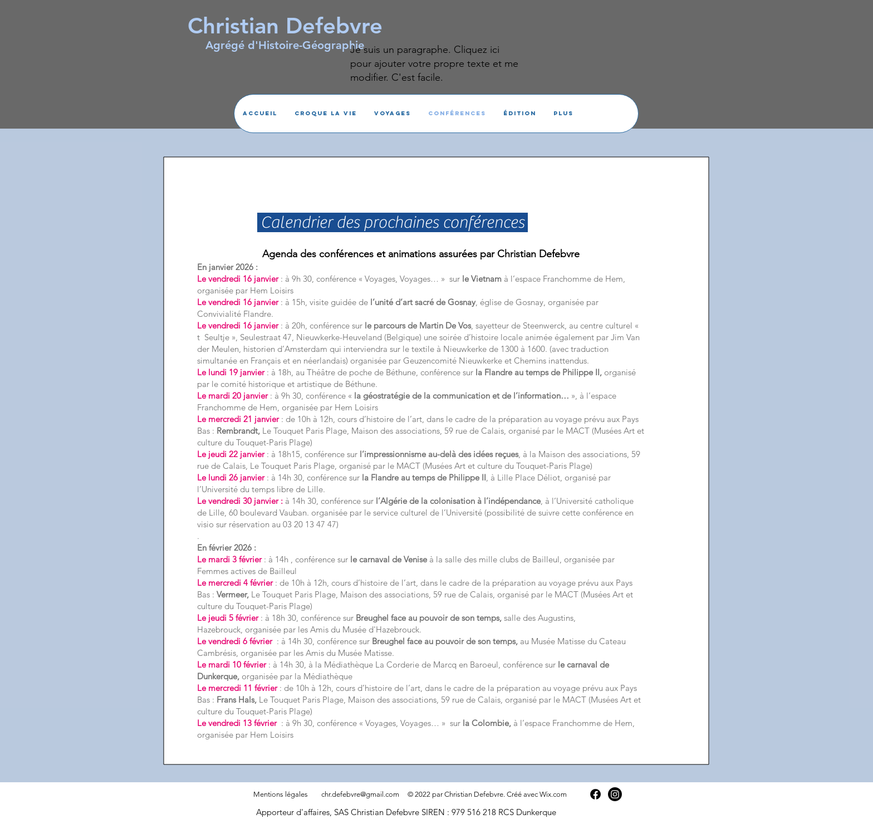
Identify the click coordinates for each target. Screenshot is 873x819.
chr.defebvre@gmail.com (360, 794)
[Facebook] (595, 794)
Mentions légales (280, 794)
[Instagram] (615, 794)
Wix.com (553, 794)
